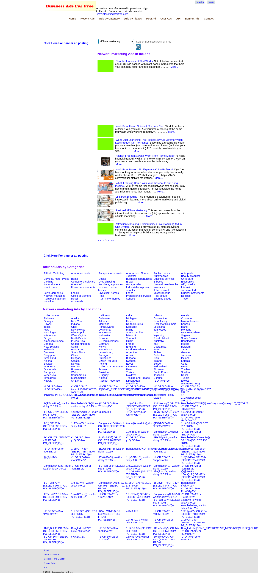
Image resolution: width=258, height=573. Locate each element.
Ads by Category (109, 18)
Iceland (185, 358)
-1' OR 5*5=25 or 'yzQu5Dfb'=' (136, 439)
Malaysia (49, 349)
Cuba (184, 363)
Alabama (49, 318)
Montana (186, 329)
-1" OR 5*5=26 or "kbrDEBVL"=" (81, 467)
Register (200, 2)
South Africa (78, 352)
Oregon (48, 338)
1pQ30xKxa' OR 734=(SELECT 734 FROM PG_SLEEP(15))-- (194, 460)
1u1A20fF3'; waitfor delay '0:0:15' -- (192, 413)
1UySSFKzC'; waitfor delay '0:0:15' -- (138, 459)
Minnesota (105, 332)
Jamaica (186, 355)
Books (102, 278)
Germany (104, 343)
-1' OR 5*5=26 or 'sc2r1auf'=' (108, 538)
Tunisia (185, 377)
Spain (74, 346)
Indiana (75, 324)
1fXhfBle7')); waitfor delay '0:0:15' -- (137, 433)
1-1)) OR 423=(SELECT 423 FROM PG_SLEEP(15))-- (138, 406)
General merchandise (166, 284)
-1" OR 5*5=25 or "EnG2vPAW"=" (191, 433)
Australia (159, 341)
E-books (158, 281)
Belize (157, 363)
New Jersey (160, 321)
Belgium (186, 346)
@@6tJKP (132, 511)
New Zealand (51, 346)
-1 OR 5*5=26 (162, 380)
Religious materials (55, 298)
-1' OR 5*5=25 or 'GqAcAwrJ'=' (191, 419)
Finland (158, 352)
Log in (211, 2)
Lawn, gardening (53, 293)
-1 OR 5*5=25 (79, 386)
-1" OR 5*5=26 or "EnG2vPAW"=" (163, 424)
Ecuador (49, 363)
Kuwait (48, 380)
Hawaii (48, 324)
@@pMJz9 (50, 457)
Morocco (76, 366)
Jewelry (130, 290)
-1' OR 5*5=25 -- (135, 386)
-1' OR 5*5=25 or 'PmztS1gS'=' (108, 495)
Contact (209, 18)
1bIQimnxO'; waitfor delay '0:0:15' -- (164, 473)
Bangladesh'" (188, 482)
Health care (50, 287)
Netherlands (106, 349)
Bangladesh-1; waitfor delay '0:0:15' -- (193, 507)
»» (112, 240)
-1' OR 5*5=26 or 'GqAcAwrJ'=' (136, 413)
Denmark (49, 352)
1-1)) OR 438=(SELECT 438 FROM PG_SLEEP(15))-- (83, 451)
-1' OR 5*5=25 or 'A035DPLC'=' (163, 521)
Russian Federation (110, 380)
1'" (182, 394)
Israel (184, 366)
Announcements (80, 273)
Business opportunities (139, 278)
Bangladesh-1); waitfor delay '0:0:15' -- (166, 467)
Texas (47, 326)
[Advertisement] (107, 30)
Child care (187, 278)
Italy (156, 343)
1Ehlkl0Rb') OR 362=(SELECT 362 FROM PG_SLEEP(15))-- (193, 451)
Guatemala (50, 369)
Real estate (160, 295)
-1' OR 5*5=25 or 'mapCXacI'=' (163, 459)
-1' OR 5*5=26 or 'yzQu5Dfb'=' (81, 439)
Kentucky (131, 326)
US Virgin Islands (109, 341)
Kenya (102, 346)
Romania (76, 369)
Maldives (131, 375)
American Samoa (54, 341)
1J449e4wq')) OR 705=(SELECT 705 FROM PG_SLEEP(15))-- (167, 406)
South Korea (161, 372)
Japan (184, 349)
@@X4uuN (188, 485)
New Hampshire (190, 332)
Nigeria (103, 377)
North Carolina (134, 324)
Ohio (74, 326)
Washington (50, 332)
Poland (103, 363)
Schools (130, 298)
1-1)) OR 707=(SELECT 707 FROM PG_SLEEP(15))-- (55, 485)
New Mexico (78, 329)
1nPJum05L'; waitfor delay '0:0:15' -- (83, 424)
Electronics (187, 281)
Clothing (48, 281)
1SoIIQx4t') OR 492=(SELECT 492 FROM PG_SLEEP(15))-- (193, 477)
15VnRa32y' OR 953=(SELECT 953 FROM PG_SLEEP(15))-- (166, 414)
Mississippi (77, 332)
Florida (185, 315)
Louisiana (159, 326)
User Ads (166, 18)
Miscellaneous (162, 293)
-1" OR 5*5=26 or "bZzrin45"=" (108, 529)
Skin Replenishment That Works (134, 61)
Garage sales (134, 284)
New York (76, 321)
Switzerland (160, 366)
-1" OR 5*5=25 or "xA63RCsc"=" (163, 450)
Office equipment (81, 295)
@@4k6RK (187, 471)
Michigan (131, 318)
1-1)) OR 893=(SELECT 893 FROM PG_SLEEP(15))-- (55, 426)
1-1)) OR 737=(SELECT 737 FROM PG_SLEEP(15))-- (193, 522)
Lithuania (131, 366)
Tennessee (160, 329)
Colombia (159, 355)
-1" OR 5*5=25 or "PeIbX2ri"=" (53, 512)
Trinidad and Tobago (138, 377)
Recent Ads (88, 18)
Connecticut (160, 318)
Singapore (50, 355)
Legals (75, 293)
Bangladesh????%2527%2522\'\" (81, 529)
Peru (129, 369)
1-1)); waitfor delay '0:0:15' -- (82, 396)
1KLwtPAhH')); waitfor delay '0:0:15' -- (111, 450)
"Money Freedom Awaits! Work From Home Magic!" (145, 155)
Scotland (186, 372)
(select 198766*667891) (190, 382)
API (178, 18)
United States (51, 315)
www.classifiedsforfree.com (112, 14)
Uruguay (104, 375)
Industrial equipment (138, 287)
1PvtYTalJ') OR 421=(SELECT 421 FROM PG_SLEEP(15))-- (138, 497)
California (104, 315)
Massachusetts (190, 321)
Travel (184, 298)
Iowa (46, 329)
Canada (48, 343)
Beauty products (190, 276)
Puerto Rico (78, 341)
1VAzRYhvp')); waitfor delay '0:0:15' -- (83, 495)
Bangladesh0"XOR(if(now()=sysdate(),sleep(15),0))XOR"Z (214, 403)
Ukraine (158, 377)
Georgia (48, 321)
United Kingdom (80, 343)
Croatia (75, 360)
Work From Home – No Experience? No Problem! (144, 169)
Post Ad (151, 18)
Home (72, 18)
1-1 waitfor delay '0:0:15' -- (190, 390)
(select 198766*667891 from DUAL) (84, 390)
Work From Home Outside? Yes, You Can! (140, 126)
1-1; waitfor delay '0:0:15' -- (191, 399)
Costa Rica (160, 346)
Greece (185, 352)
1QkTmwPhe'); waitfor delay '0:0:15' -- (56, 405)
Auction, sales (162, 273)
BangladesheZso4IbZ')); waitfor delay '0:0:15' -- (57, 467)
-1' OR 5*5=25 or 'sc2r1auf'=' (191, 538)
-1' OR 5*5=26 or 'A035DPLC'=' (163, 512)
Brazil (157, 349)
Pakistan (104, 372)
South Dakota (189, 338)
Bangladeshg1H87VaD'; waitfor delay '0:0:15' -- (167, 495)
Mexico (185, 343)
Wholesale (77, 301)
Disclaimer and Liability (54, 559)
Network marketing (54, 295)
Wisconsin (50, 335)
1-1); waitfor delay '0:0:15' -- (163, 396)
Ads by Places (133, 18)
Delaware (104, 318)
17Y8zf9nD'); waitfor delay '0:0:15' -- (110, 459)
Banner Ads (192, 18)
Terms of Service (51, 554)
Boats (74, 278)
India (129, 315)
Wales (74, 372)
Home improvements (83, 287)
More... (174, 66)
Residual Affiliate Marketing (131, 210)
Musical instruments (192, 293)
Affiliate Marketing (54, 273)
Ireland (158, 360)
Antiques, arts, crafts (111, 273)
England (131, 346)
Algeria (48, 360)
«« (99, 240)
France (130, 343)
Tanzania (159, 375)
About (46, 550)
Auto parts (187, 273)
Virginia (185, 335)
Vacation (49, 301)
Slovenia (159, 369)
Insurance (159, 287)
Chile (157, 358)
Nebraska (104, 335)
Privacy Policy (50, 563)
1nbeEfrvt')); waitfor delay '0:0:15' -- (82, 484)
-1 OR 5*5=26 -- (53, 386)
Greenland (50, 358)
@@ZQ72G (78, 536)
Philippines (105, 358)
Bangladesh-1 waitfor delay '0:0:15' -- (165, 433)
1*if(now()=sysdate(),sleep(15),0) (145, 394)
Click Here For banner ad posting (66, 43)
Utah (156, 332)
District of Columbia (165, 324)
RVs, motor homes (109, 298)
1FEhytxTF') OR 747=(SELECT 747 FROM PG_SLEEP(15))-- (166, 485)
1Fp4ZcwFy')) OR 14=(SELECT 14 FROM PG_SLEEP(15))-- (166, 531)
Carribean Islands (136, 349)
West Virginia (79, 335)
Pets (101, 295)
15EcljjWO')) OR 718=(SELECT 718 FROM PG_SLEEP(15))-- (194, 514)
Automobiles (161, 276)
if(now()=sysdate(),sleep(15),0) (144, 423)
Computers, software (83, 281)
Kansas (185, 324)
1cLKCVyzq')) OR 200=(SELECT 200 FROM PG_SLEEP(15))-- (84, 414)
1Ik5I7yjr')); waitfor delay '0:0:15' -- (191, 501)
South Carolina (134, 332)
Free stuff (76, 284)
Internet (185, 287)
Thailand (186, 369)
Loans (129, 293)
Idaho (184, 326)
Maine (129, 329)
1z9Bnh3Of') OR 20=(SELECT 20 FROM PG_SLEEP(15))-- (110, 440)
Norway (75, 363)
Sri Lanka (76, 380)
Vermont (131, 338)
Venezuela (50, 375)
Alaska (75, 318)
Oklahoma (105, 329)
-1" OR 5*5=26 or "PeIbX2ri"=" (191, 495)
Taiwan (103, 369)
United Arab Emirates (111, 366)
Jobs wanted (188, 290)
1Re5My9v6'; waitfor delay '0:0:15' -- (165, 439)
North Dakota (79, 338)
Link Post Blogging (126, 196)
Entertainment (52, 284)
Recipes (186, 295)
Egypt (129, 363)
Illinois (130, 321)
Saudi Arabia (78, 375)
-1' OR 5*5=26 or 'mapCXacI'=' (81, 459)
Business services (164, 278)
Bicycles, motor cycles (56, 278)
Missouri (131, 335)
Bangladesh (188, 341)
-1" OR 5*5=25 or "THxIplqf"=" (191, 407)
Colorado (186, 318)
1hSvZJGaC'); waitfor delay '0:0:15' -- (138, 467)
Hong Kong (77, 349)
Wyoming (159, 335)
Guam (129, 341)
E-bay (129, 281)
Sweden (131, 360)
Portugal (104, 355)
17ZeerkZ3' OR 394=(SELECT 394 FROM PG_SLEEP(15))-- (55, 497)
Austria (130, 355)
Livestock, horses (109, 293)
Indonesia (49, 366)
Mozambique (78, 377)
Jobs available (162, 290)
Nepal (184, 375)
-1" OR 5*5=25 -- (191, 386)
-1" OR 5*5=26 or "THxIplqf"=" (108, 405)
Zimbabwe (50, 377)
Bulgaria (131, 358)
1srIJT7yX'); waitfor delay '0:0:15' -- (137, 521)
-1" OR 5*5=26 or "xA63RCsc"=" (53, 450)
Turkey (130, 372)
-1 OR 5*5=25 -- (53, 389)
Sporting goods (162, 298)
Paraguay (49, 372)
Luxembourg (106, 352)
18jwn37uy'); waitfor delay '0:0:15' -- (137, 538)
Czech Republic (108, 360)
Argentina (131, 352)
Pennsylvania (106, 326)
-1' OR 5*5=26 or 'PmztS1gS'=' (191, 490)
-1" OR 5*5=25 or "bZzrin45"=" (191, 532)
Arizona (158, 315)
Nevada (103, 338)
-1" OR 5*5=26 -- (163, 386)
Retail (74, 298)
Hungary (76, 358)
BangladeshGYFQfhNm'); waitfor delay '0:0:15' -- (86, 405)
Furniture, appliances (111, 284)
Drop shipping (107, 281)
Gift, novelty (188, 284)
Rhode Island (161, 338)
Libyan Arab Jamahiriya (133, 382)
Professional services (138, 295)
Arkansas (104, 321)
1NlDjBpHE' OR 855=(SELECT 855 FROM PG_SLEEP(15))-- (56, 531)
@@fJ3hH (105, 411)
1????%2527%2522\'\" (139, 389)
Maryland (104, 324)
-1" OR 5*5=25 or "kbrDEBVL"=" (191, 467)
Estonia (185, 360)
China (74, 355)
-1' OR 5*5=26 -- (108, 386)
